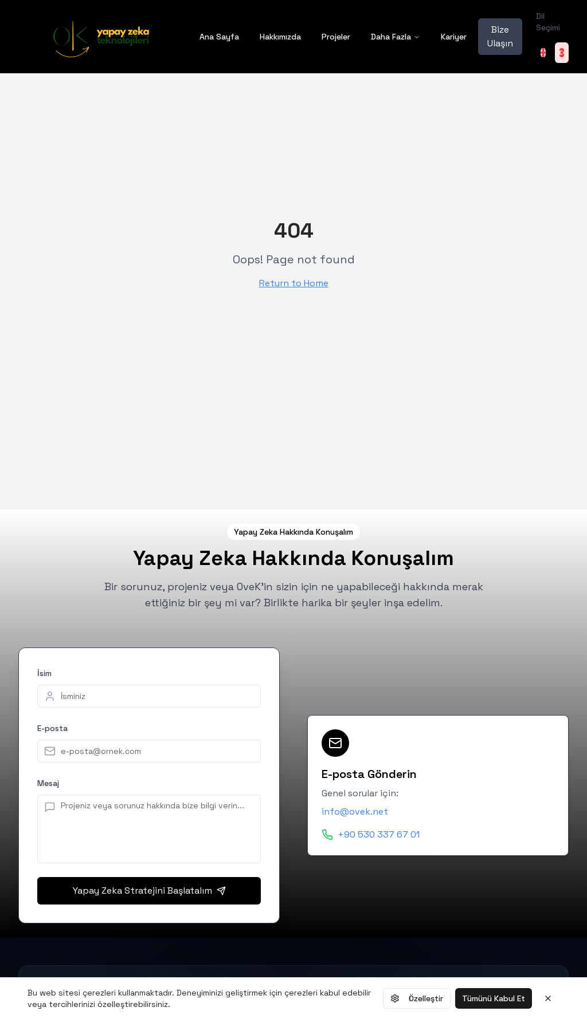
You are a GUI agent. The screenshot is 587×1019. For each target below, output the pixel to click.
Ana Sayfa (219, 36)
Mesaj (48, 783)
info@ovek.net (355, 811)
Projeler (336, 36)
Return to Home (293, 283)
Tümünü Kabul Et (493, 998)
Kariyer (454, 36)
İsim (44, 673)
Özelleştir (416, 998)
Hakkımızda (280, 36)
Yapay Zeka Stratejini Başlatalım (149, 890)
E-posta (52, 728)
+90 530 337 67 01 (379, 834)
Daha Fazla (395, 36)
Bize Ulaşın (500, 36)
